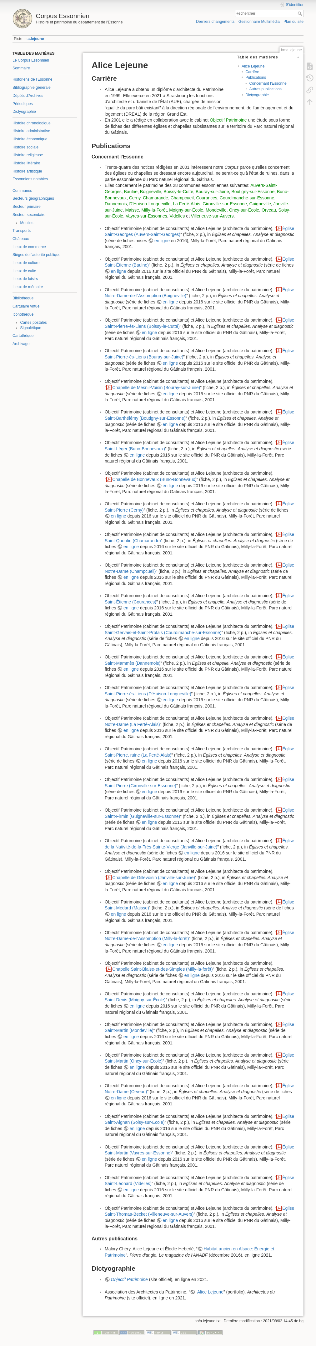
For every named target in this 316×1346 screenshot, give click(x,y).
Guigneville (260, 203)
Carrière (252, 72)
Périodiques (23, 104)
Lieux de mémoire (28, 287)
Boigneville (150, 191)
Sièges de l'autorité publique (37, 255)
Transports (22, 230)
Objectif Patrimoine (228, 120)
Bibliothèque (23, 298)
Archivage (21, 344)
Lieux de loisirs (25, 279)
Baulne (131, 191)
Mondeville (216, 210)
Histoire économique (30, 139)
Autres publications (265, 89)
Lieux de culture (26, 263)
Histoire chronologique (32, 123)
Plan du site (293, 21)
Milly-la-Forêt (154, 210)
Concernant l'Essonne (267, 83)
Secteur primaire (27, 206)
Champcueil (182, 197)
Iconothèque (23, 314)
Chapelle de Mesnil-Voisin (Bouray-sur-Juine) (156, 387)
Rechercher (300, 13)
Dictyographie (24, 111)
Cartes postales (33, 322)
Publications (255, 77)
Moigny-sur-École (186, 210)
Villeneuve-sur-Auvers (212, 215)
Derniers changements (215, 21)
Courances (206, 197)
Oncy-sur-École (244, 210)
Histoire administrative (31, 131)
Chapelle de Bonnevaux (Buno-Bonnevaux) (154, 479)
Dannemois (116, 203)
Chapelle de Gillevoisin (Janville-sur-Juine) (153, 877)
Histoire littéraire (26, 163)
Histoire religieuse (28, 155)
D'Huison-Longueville (150, 203)
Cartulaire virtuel (26, 306)
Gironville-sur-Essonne (225, 203)
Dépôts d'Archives (28, 95)
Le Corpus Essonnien (31, 60)
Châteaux (21, 239)
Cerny (134, 197)
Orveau (269, 210)
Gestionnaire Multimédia (259, 21)
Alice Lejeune (253, 66)
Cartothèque (23, 335)
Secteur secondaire (29, 215)
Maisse (132, 210)
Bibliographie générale (32, 87)
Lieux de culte (24, 271)
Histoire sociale (25, 147)
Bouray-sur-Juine (212, 191)
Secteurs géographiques (33, 198)
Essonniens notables (30, 179)
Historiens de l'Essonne (33, 79)
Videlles (177, 215)
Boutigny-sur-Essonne (252, 191)
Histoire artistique (27, 171)
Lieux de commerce (29, 247)
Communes (22, 190)
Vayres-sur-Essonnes (146, 215)
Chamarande (155, 197)
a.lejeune (36, 39)
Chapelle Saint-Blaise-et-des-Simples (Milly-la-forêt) (162, 969)
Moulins (26, 223)
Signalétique (30, 328)
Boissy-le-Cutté (178, 191)
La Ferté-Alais (186, 203)
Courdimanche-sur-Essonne (247, 197)
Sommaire (21, 68)
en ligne (162, 240)
